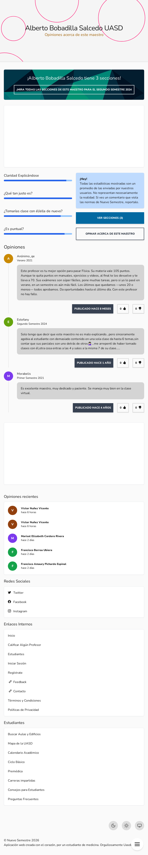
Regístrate (15, 673)
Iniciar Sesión (17, 663)
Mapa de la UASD (20, 743)
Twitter (16, 592)
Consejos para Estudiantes (26, 790)
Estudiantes (16, 654)
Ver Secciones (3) (110, 218)
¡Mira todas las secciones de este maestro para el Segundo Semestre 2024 (74, 89)
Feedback (17, 682)
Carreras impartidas (21, 780)
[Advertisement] (74, 136)
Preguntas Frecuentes (23, 799)
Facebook (17, 602)
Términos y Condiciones (24, 700)
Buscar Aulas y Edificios (24, 734)
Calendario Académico (23, 753)
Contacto (17, 691)
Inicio (11, 636)
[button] (137, 844)
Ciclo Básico (16, 762)
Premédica (15, 771)
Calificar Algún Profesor (24, 645)
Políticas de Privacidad (23, 710)
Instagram (17, 611)
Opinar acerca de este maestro (110, 234)
